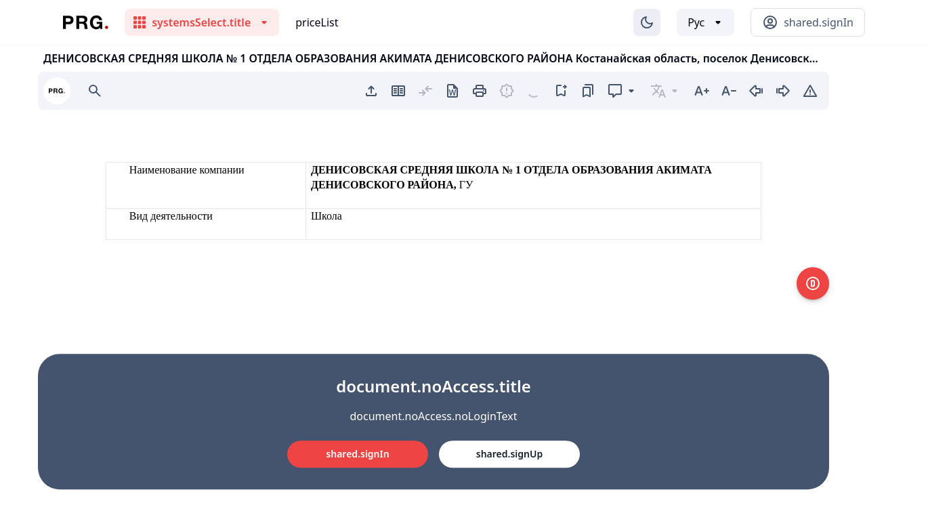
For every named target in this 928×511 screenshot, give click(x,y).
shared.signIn (357, 453)
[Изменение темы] (646, 22)
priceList (316, 22)
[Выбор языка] (705, 22)
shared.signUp (509, 453)
